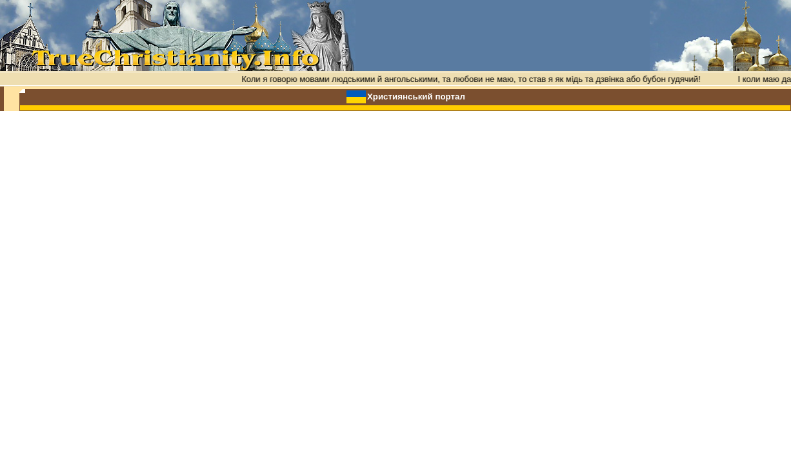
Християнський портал (416, 96)
